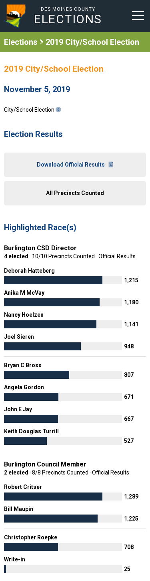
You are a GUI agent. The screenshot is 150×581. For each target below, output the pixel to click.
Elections (21, 42)
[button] (138, 15)
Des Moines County (68, 15)
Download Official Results (75, 164)
